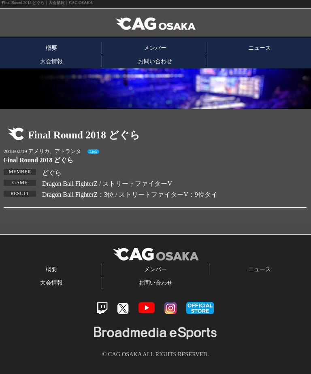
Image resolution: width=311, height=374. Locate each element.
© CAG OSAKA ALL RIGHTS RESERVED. (155, 354)
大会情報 (51, 61)
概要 (51, 48)
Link (93, 151)
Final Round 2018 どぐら (38, 160)
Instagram (170, 308)
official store (200, 308)
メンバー (155, 48)
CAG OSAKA (94, 22)
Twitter (123, 308)
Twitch (102, 308)
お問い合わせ (155, 61)
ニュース (259, 48)
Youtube (146, 308)
